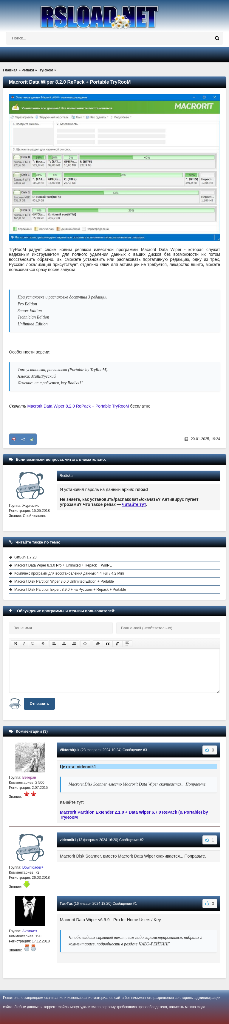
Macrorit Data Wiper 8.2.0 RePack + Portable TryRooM (78, 406)
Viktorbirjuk (69, 750)
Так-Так (66, 903)
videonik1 (68, 840)
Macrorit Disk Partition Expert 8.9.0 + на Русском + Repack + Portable (70, 589)
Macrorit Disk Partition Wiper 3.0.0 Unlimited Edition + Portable (64, 581)
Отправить (39, 704)
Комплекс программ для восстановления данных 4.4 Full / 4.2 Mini (69, 573)
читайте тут (134, 504)
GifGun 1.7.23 (25, 557)
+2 (23, 439)
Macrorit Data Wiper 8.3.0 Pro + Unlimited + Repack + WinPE (63, 565)
